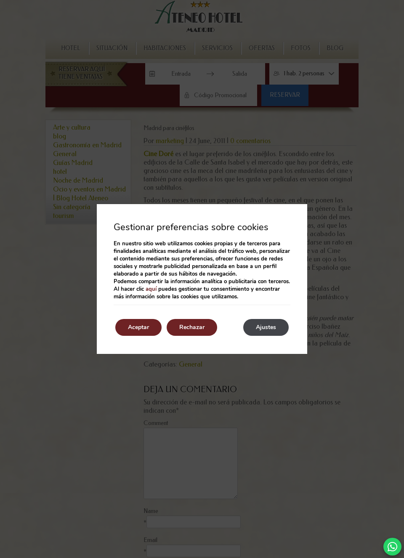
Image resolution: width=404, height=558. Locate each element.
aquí (151, 289)
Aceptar (138, 327)
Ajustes (266, 327)
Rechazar (192, 327)
